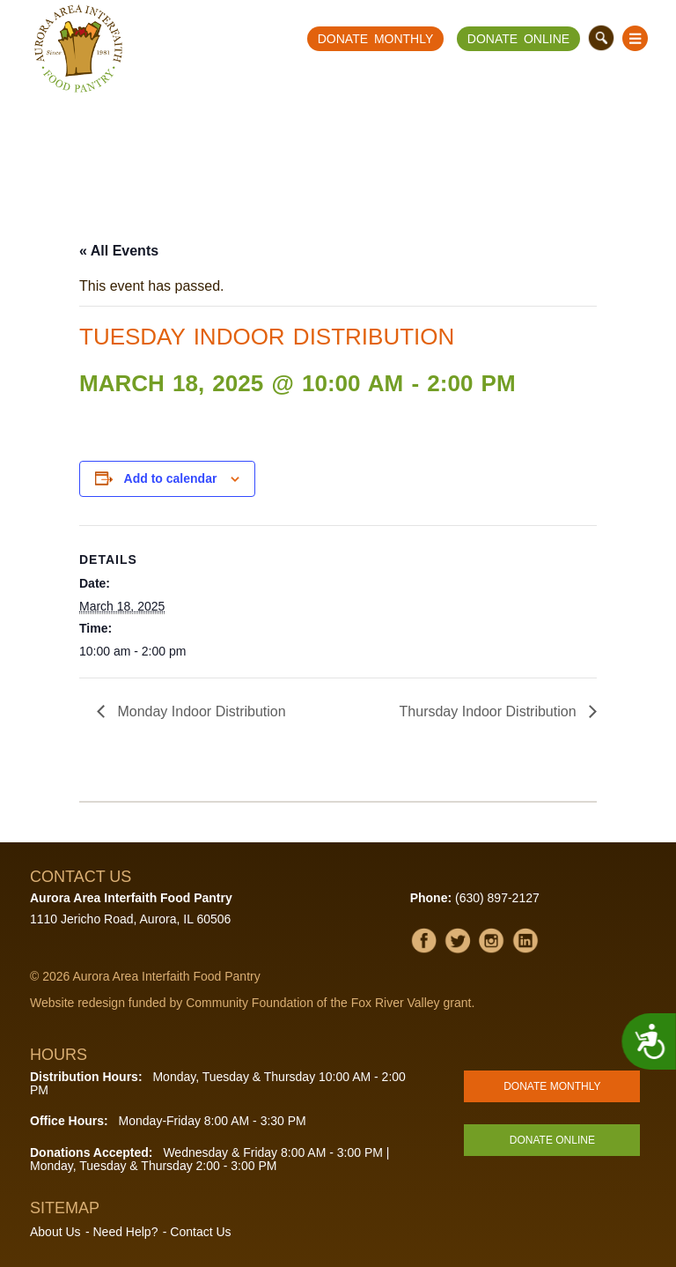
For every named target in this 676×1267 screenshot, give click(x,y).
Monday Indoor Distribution (200, 711)
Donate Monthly (376, 39)
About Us (55, 1232)
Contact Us (200, 1232)
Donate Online (518, 39)
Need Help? (125, 1232)
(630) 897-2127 (497, 898)
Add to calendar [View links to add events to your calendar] (170, 478)
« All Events (118, 250)
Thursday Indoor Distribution (490, 711)
